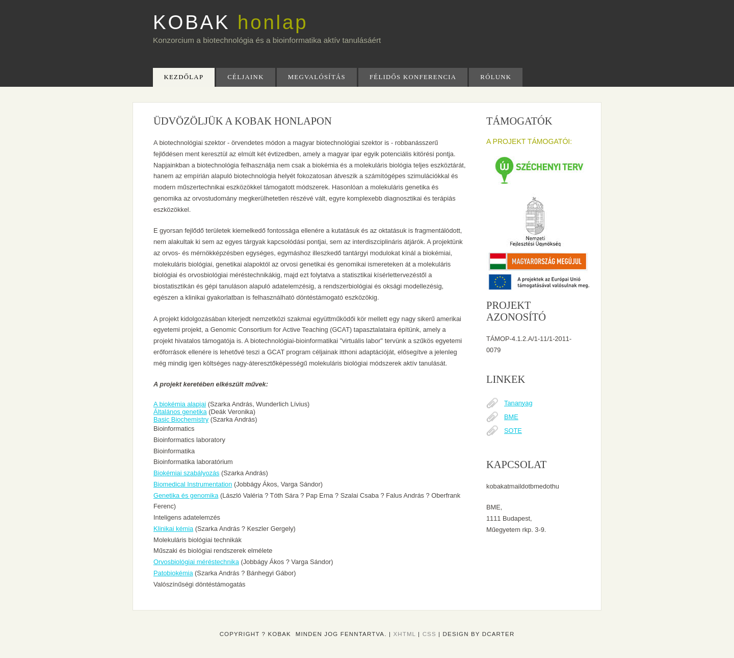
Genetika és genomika (185, 495)
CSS (429, 634)
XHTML (404, 634)
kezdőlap (184, 77)
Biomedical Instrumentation (192, 484)
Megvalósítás (317, 77)
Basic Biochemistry (180, 419)
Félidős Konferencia (413, 77)
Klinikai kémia (173, 528)
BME (511, 417)
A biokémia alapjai (179, 404)
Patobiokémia (173, 573)
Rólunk (495, 77)
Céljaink (245, 77)
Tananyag (518, 403)
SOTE (513, 430)
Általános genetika (180, 412)
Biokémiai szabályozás (186, 473)
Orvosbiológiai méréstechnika (196, 562)
